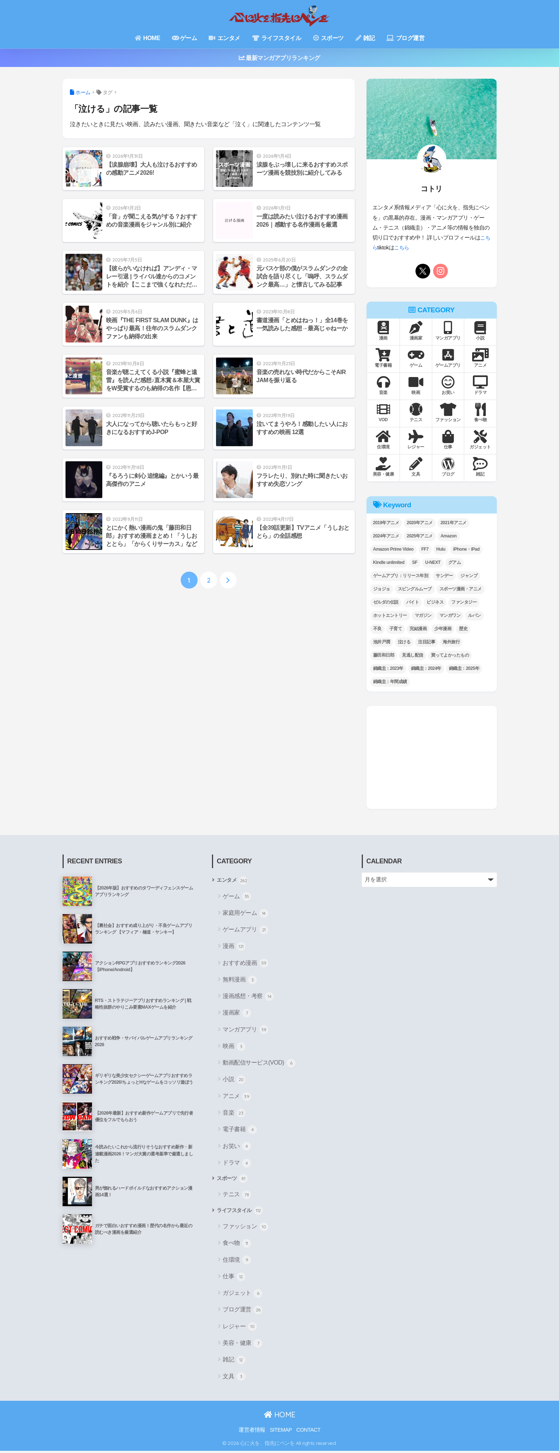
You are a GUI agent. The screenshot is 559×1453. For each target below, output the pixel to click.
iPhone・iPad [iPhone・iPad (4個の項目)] (466, 549)
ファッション (245, 1228)
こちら (408, 248)
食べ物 (237, 1245)
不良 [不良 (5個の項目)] (377, 628)
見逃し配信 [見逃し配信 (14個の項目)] (412, 655)
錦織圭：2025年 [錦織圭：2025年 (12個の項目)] (464, 668)
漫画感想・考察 (248, 997)
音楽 (234, 1113)
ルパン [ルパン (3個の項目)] (474, 615)
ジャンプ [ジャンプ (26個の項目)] (468, 575)
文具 (234, 1378)
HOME (147, 38)
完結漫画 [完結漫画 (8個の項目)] (418, 628)
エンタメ (224, 38)
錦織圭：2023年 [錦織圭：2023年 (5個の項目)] (388, 668)
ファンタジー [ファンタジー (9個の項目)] (464, 602)
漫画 (234, 947)
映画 (234, 1047)
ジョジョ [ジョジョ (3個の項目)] (381, 588)
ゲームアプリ (245, 930)
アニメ (237, 1097)
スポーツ (328, 38)
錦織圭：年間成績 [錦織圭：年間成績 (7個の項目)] (390, 681)
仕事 (234, 1278)
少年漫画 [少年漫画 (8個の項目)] (442, 628)
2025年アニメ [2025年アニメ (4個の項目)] (420, 536)
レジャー (240, 1328)
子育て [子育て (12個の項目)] (395, 628)
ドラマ (237, 1163)
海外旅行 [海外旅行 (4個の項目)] (451, 641)
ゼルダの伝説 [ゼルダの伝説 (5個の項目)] (386, 602)
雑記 (365, 38)
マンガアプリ (245, 1030)
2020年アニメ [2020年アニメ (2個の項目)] (420, 522)
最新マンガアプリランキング (279, 58)
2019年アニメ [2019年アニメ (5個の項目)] (386, 522)
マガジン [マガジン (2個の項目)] (423, 615)
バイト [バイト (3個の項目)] (412, 602)
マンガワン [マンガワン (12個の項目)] (450, 615)
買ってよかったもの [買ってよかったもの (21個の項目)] (450, 655)
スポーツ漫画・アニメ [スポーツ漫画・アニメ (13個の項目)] (460, 588)
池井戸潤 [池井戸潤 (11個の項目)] (381, 641)
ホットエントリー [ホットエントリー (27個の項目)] (390, 615)
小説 (234, 1080)
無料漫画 (240, 980)
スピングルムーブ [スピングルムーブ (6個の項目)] (415, 588)
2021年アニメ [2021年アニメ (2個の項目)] (454, 522)
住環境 (237, 1262)
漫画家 (237, 1013)
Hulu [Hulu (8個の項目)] (441, 549)
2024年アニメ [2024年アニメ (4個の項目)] (386, 536)
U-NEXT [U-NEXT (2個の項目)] (433, 562)
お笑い (237, 1147)
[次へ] (228, 580)
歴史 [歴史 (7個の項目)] (463, 628)
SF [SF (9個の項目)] (414, 562)
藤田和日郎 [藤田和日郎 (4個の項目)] (384, 655)
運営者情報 (251, 1432)
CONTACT (308, 1432)
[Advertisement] (432, 757)
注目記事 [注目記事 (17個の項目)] (426, 641)
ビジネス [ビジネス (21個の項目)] (435, 602)
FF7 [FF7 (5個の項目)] (425, 549)
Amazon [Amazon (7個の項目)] (449, 536)
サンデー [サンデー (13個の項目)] (444, 575)
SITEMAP (281, 1432)
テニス (237, 1196)
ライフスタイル (276, 38)
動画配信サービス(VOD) (259, 1063)
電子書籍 (240, 1130)
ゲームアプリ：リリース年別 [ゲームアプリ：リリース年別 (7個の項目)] (400, 575)
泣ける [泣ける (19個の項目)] (404, 641)
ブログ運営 (405, 38)
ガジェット (242, 1295)
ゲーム (184, 38)
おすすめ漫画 (245, 963)
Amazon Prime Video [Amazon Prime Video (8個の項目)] (393, 549)
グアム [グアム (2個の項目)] (454, 562)
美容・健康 (242, 1345)
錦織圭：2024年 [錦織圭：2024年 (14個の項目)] (426, 668)
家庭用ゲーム (245, 913)
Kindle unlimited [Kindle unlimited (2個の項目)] (388, 562)
